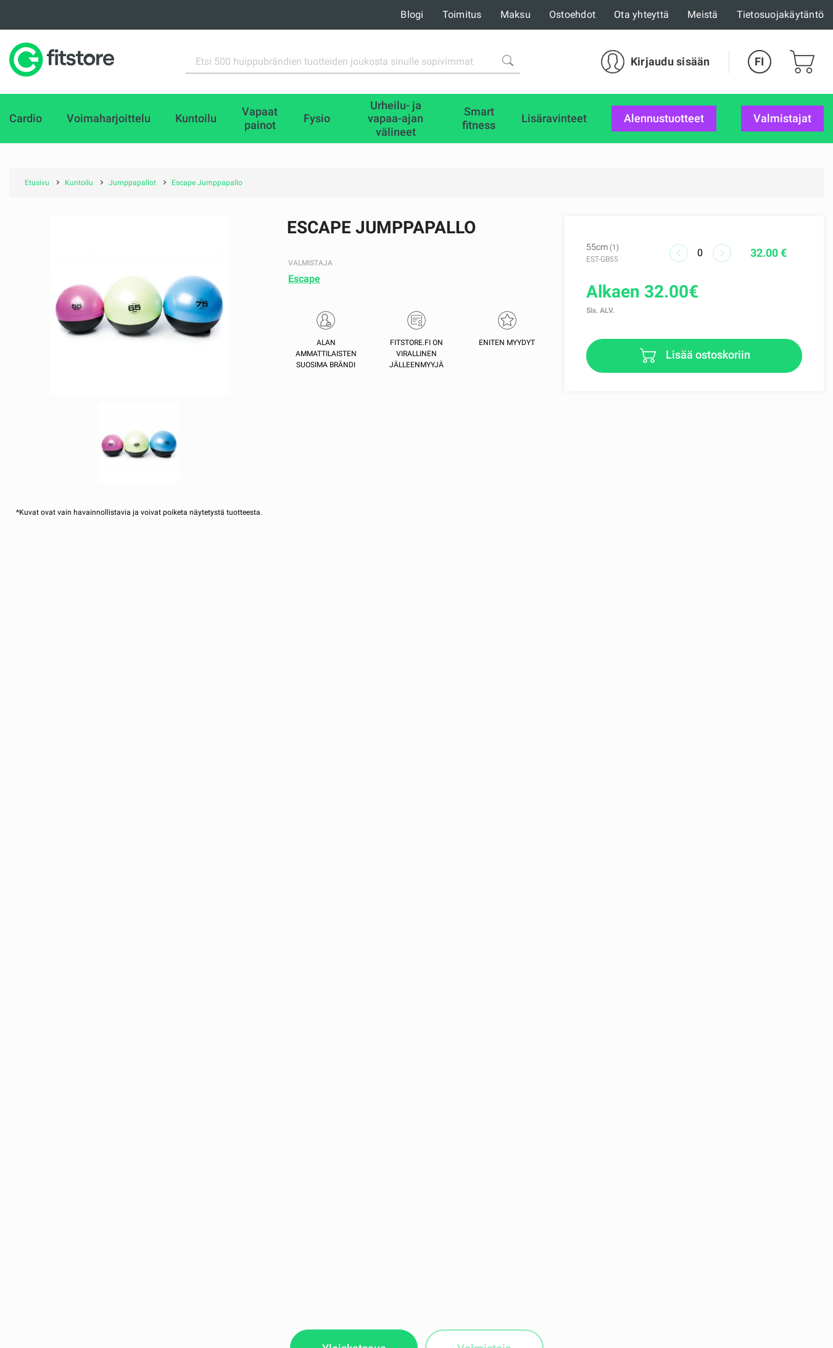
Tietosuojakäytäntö (780, 14)
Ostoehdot (572, 14)
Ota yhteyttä (641, 14)
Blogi (411, 14)
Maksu (515, 14)
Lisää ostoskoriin (706, 354)
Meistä (702, 14)
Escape (304, 279)
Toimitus (462, 14)
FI (759, 61)
